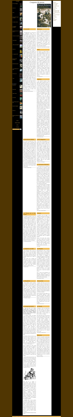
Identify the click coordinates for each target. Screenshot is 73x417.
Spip (19, 416)
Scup (17, 416)
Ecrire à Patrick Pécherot (27, 416)
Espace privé (22, 416)
